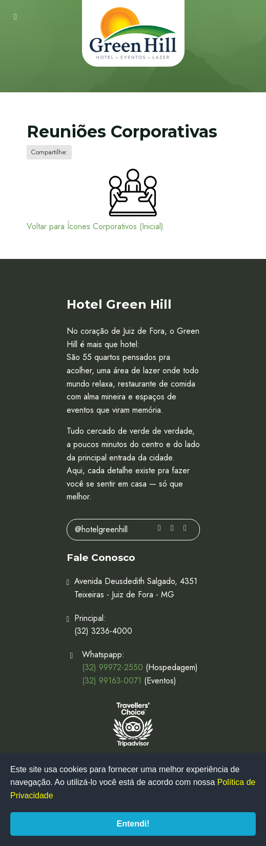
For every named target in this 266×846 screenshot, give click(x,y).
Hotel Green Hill (133, 33)
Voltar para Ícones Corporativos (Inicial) (95, 226)
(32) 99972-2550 (112, 667)
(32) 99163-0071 (111, 681)
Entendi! (133, 823)
